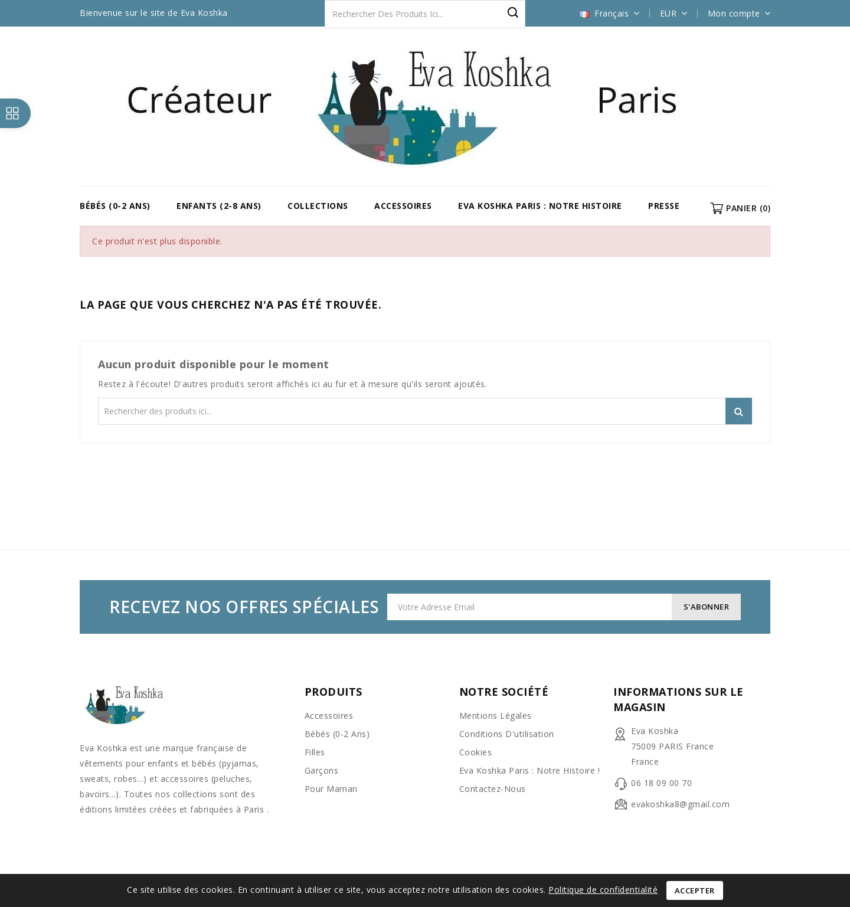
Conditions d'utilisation (506, 733)
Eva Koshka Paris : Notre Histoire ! (529, 770)
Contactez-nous (492, 788)
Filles (315, 752)
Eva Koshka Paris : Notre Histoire (540, 205)
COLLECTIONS (317, 205)
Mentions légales (495, 715)
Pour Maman (331, 788)
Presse (663, 205)
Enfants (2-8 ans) (218, 205)
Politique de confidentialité (603, 889)
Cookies (475, 752)
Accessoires (403, 205)
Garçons (322, 770)
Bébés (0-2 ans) (115, 205)
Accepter (695, 890)
